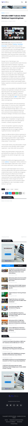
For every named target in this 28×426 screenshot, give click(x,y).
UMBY (15, 96)
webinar (7, 162)
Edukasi (7, 13)
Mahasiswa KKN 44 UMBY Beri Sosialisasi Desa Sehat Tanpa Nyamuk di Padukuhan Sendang (17, 322)
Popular (8, 265)
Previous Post (5, 237)
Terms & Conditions (10, 421)
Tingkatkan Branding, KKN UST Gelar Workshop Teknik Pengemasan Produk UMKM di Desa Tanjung (14, 367)
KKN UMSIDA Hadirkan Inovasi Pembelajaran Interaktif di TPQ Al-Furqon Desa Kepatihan (14, 360)
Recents (20, 265)
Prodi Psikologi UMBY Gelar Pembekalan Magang (16, 307)
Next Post (23, 237)
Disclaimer (19, 421)
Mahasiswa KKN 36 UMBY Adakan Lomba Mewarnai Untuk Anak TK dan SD (17, 287)
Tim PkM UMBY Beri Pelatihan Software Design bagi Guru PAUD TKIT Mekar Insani (17, 314)
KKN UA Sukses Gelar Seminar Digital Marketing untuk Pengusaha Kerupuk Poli (13, 348)
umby (12, 189)
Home (2, 13)
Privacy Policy (14, 423)
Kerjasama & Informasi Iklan (16, 420)
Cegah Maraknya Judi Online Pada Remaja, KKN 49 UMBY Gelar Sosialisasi (17, 300)
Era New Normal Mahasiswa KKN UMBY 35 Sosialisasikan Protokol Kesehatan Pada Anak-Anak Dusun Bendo (17, 271)
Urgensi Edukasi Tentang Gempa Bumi (17, 293)
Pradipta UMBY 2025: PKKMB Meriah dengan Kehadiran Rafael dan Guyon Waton (14, 354)
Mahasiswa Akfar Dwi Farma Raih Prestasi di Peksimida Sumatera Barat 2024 (17, 279)
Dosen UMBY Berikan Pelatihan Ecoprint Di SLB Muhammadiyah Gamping (17, 329)
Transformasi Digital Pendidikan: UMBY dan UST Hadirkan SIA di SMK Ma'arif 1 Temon (14, 342)
